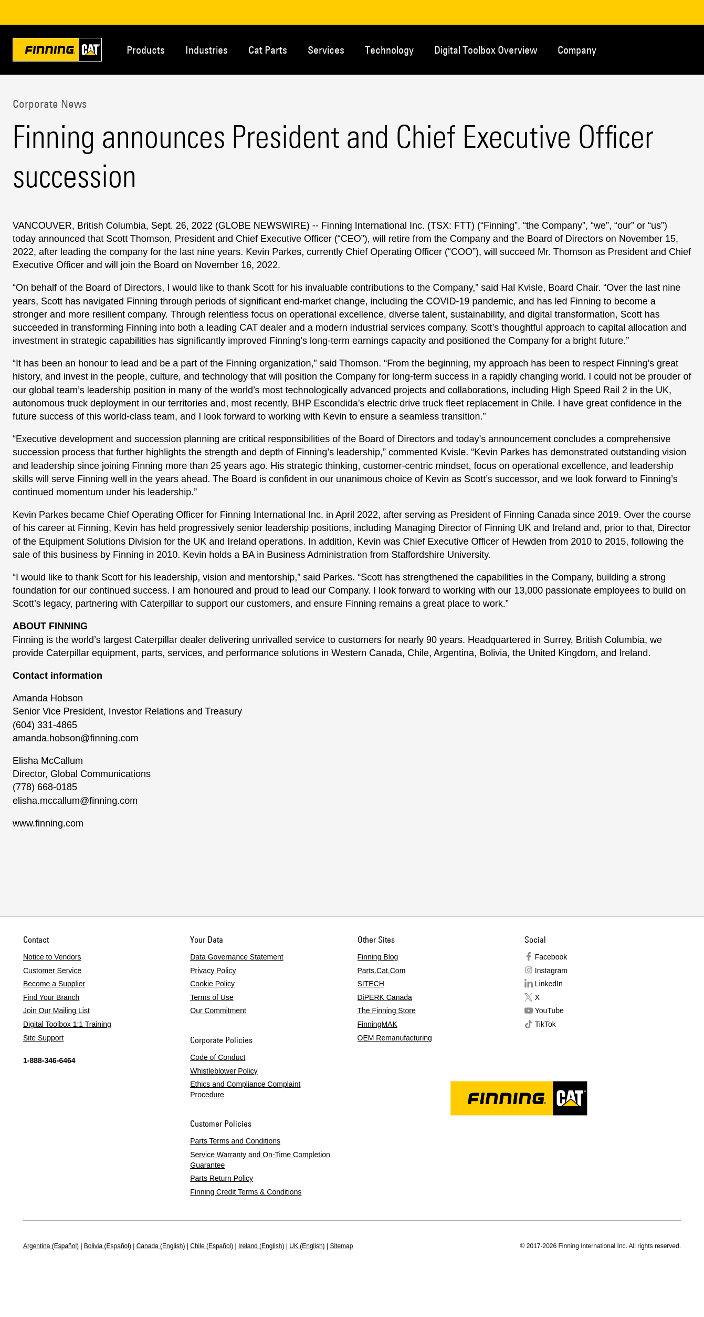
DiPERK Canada (385, 997)
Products (146, 49)
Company (577, 49)
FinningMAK (377, 1024)
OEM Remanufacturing (395, 1038)
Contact (653, 48)
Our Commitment (218, 1010)
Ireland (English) (261, 1246)
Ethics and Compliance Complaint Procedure (245, 1089)
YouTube (549, 1010)
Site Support (43, 1038)
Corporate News (50, 103)
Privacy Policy (213, 970)
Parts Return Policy (221, 1178)
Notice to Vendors (52, 957)
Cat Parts (267, 49)
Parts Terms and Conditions (235, 1141)
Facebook (551, 957)
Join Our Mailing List (56, 1010)
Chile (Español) (211, 1246)
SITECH (371, 983)
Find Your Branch (51, 997)
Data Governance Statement (236, 957)
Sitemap (341, 1246)
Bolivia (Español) (107, 1246)
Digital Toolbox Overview (485, 49)
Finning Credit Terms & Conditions (245, 1192)
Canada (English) (160, 1246)
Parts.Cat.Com (382, 970)
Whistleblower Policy (223, 1071)
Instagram (551, 970)
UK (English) (306, 1246)
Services (326, 49)
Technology (389, 49)
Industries (206, 49)
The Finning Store (387, 1010)
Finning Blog (378, 957)
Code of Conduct (217, 1057)
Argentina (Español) (51, 1246)
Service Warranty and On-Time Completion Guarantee (260, 1159)
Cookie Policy (212, 983)
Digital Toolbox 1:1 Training (67, 1024)
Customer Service (52, 970)
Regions (688, 48)
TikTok (545, 1024)
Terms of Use (211, 997)
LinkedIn (549, 983)
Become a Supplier (54, 983)
